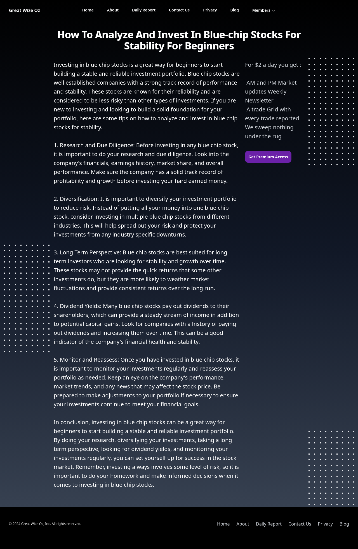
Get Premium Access (268, 156)
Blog (234, 10)
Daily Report (144, 10)
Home (88, 10)
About (113, 10)
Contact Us (179, 10)
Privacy (210, 10)
